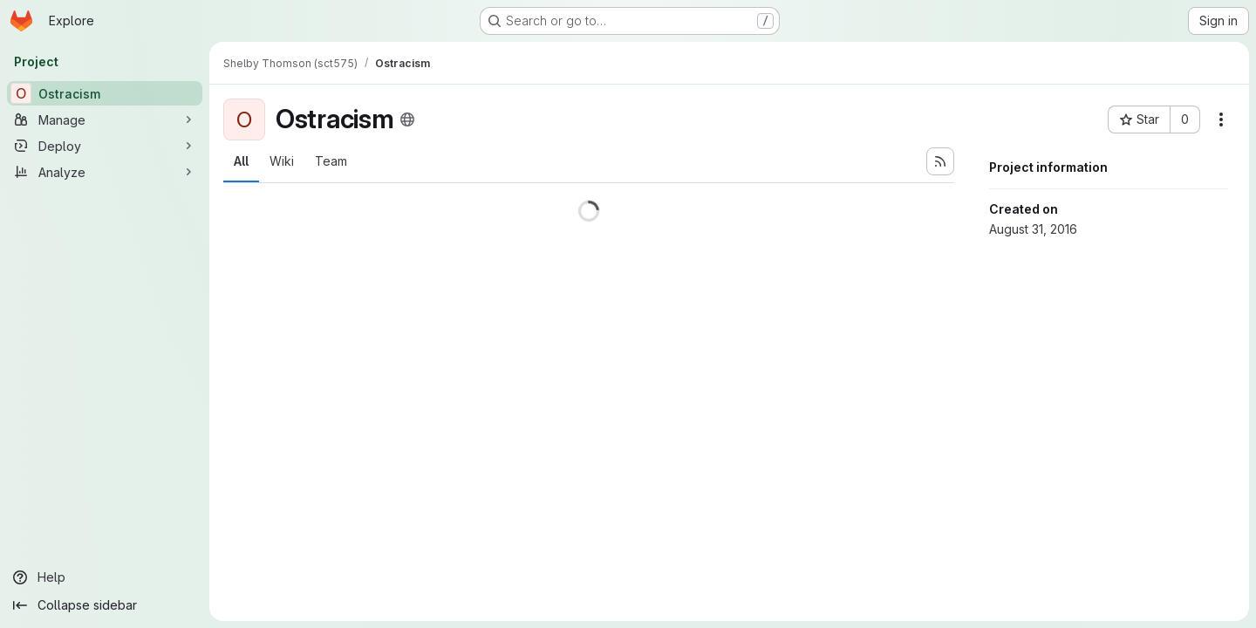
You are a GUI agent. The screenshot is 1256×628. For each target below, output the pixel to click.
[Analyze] (104, 172)
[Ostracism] (104, 93)
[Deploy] (104, 145)
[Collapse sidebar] (104, 605)
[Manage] (104, 119)
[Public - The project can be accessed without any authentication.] (407, 119)
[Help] (104, 577)
